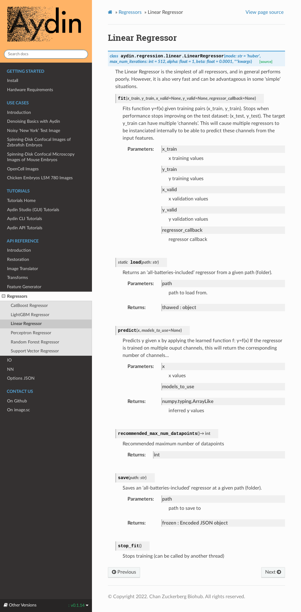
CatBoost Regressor (29, 305)
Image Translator (22, 268)
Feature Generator (24, 287)
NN (10, 369)
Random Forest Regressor (35, 342)
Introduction (19, 112)
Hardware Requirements (30, 89)
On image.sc (18, 410)
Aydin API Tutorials (24, 228)
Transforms (17, 277)
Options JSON (21, 378)
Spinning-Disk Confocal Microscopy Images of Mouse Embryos (40, 157)
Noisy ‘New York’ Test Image (33, 130)
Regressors (14, 296)
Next (273, 572)
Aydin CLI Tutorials (24, 218)
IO (9, 360)
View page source (265, 12)
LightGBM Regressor (30, 314)
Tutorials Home (21, 200)
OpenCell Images (23, 169)
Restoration (18, 259)
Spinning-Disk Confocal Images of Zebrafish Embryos (39, 142)
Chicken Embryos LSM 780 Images (40, 178)
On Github (17, 401)
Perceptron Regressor (31, 333)
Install (12, 80)
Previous (124, 572)
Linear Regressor (26, 323)
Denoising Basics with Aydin (33, 121)
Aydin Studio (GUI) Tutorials (33, 209)
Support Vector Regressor (35, 351)
